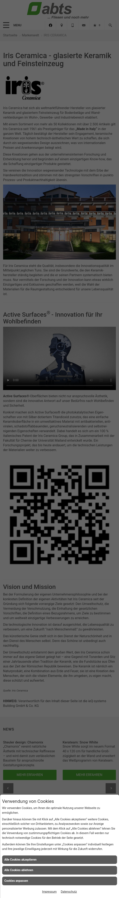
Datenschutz (69, 891)
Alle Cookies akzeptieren (20, 859)
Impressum (49, 891)
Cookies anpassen (16, 880)
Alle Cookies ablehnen (18, 870)
